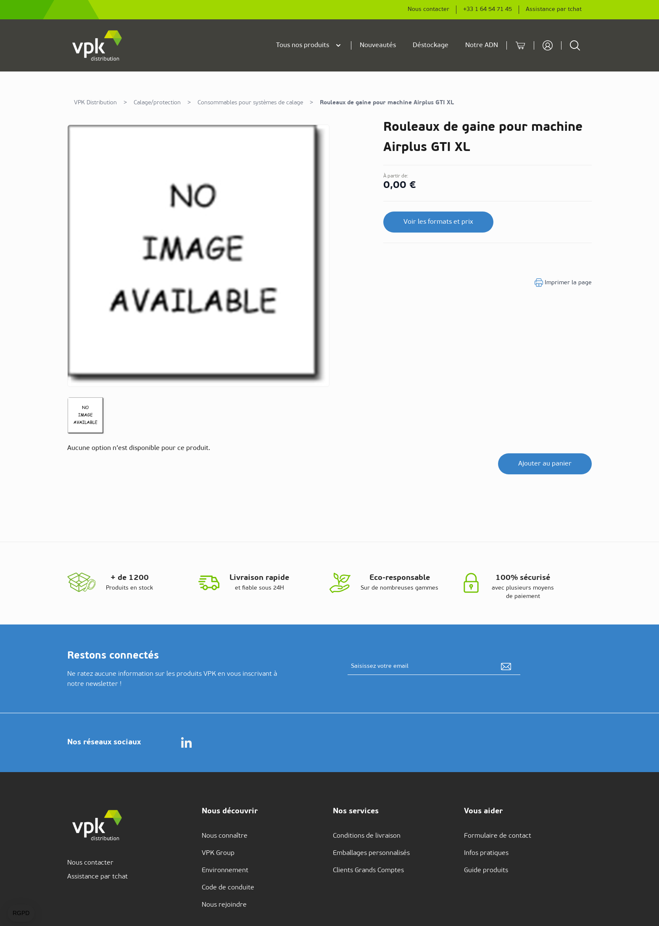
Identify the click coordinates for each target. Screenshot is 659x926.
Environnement (225, 870)
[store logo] (97, 45)
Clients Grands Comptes (368, 870)
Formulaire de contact (497, 836)
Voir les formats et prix (438, 222)
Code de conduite (228, 887)
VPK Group (218, 853)
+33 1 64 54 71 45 (487, 9)
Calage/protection (157, 103)
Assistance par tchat (554, 9)
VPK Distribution (95, 103)
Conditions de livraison (367, 836)
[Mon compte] (547, 45)
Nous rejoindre (224, 905)
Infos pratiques (486, 853)
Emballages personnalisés (371, 853)
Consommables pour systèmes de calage (250, 103)
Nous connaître (225, 836)
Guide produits (486, 870)
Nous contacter (428, 9)
